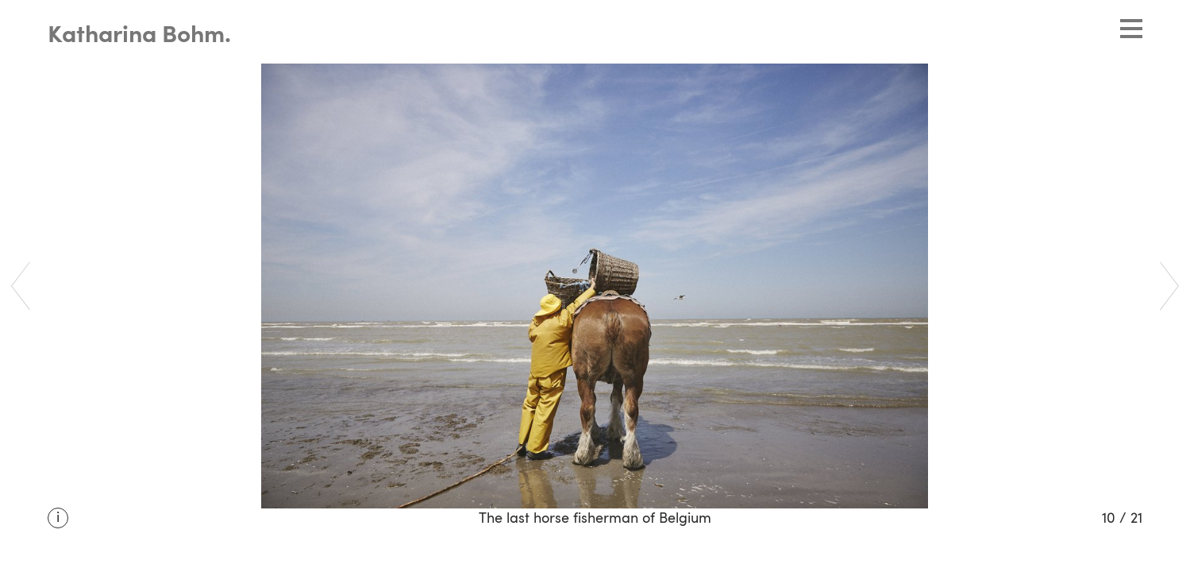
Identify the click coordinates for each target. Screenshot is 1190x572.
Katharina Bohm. (139, 36)
